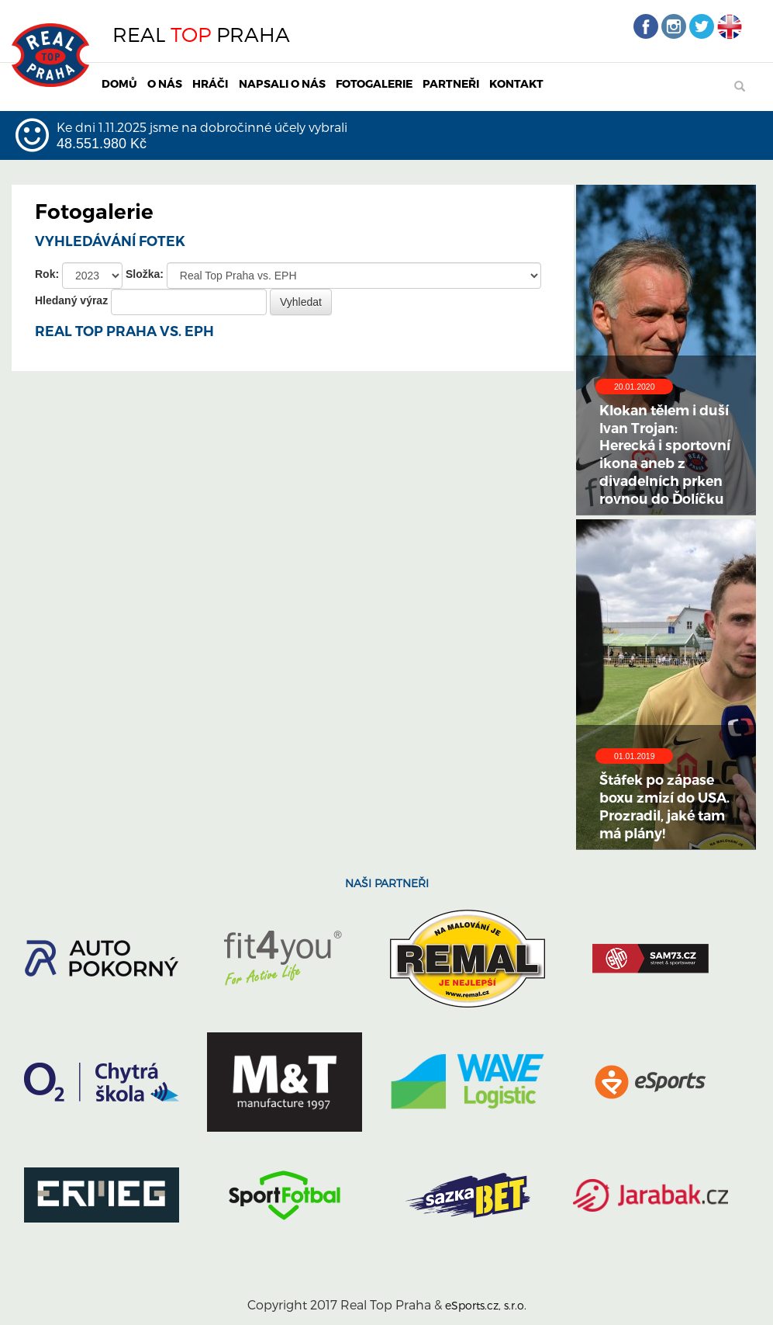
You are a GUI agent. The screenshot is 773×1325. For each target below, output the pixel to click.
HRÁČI (210, 83)
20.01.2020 (634, 386)
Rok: (47, 274)
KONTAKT (516, 83)
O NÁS (164, 83)
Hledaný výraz (71, 300)
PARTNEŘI (451, 83)
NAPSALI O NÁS (282, 83)
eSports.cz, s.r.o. (485, 1305)
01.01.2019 (634, 756)
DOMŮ (119, 83)
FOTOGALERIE (374, 83)
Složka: (145, 274)
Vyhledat (301, 302)
